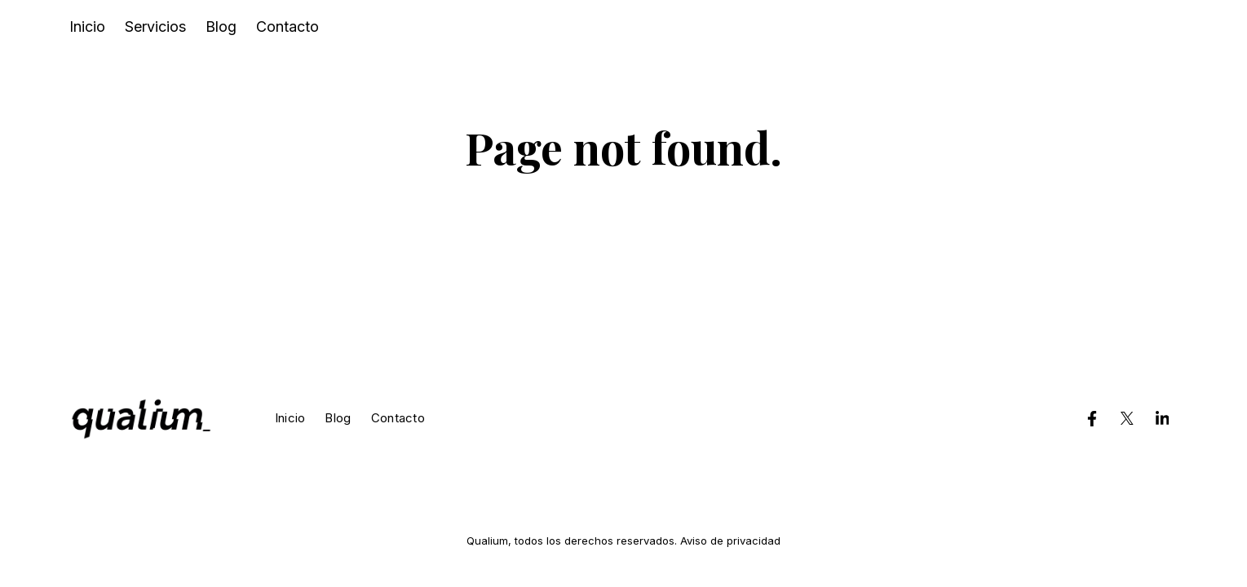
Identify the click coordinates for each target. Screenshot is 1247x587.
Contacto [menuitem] (287, 26)
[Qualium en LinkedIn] (1162, 418)
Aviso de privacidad (730, 540)
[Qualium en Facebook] (1092, 418)
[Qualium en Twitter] (1127, 418)
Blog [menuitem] (221, 26)
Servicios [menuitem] (155, 26)
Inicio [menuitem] (87, 26)
